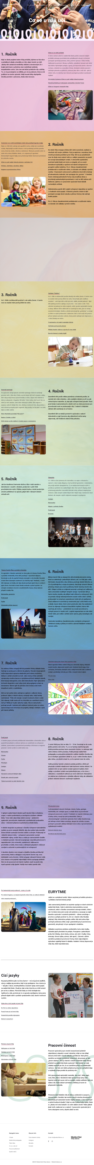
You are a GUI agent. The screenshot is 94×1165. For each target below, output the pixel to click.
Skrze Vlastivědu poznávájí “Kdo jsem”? (12, 414)
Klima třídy (51, 679)
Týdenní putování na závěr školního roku (12, 781)
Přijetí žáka (12, 1143)
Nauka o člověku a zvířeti (8, 417)
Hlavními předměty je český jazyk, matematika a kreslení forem (66, 83)
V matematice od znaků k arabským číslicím (60, 322)
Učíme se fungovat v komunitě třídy (58, 87)
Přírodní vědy (52, 676)
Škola (50, 5)
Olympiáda (51, 477)
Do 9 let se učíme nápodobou (9, 1008)
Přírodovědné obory (53, 806)
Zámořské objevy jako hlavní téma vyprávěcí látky (62, 662)
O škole (11, 1137)
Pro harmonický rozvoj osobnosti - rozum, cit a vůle (15, 890)
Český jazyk (51, 510)
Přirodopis (4, 763)
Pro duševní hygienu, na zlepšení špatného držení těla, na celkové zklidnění (22, 895)
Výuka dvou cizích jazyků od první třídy (12, 1003)
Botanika (50, 514)
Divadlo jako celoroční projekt (9, 777)
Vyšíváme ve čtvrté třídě (8, 1052)
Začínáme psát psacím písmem (57, 326)
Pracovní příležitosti (41, 5)
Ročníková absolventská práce (57, 834)
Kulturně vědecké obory (55, 830)
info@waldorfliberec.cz (58, 1137)
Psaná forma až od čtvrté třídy (10, 1012)
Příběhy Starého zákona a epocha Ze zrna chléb (62, 330)
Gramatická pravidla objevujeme (10, 1015)
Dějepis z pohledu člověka (55, 506)
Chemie (3, 755)
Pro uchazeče (31, 5)
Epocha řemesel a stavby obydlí (57, 333)
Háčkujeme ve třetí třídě (8, 1048)
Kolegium (31, 1140)
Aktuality (71, 5)
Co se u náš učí (13, 1146)
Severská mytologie (6, 390)
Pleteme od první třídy (7, 1044)
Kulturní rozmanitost (7, 1019)
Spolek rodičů (12, 1152)
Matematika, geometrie (8, 594)
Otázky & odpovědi (86, 5)
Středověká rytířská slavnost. (9, 605)
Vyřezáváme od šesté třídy (8, 1059)
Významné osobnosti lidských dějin (11, 774)
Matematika (51, 503)
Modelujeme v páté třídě (8, 1056)
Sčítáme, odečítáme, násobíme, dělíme (12, 166)
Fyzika (3, 601)
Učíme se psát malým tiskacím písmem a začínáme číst (17, 162)
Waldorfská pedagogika (60, 5)
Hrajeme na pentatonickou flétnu (10, 169)
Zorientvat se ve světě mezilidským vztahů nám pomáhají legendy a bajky (22, 143)
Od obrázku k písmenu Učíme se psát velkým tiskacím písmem (66, 79)
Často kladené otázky (34, 1137)
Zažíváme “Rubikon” (54, 293)
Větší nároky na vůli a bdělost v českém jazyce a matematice (18, 421)
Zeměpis (50, 499)
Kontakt (77, 5)
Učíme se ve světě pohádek (56, 53)
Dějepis (3, 770)
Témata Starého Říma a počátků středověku (13, 570)
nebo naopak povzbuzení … (9, 898)
